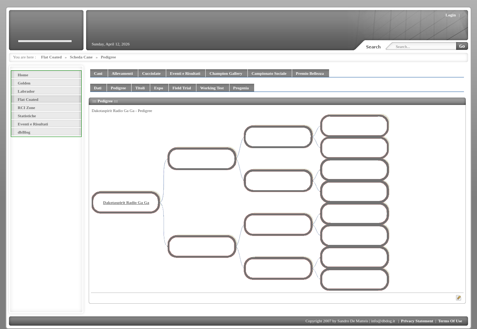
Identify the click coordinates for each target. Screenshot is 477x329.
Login (451, 15)
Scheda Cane (81, 57)
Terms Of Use (450, 321)
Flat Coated (51, 57)
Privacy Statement (417, 321)
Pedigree (108, 57)
